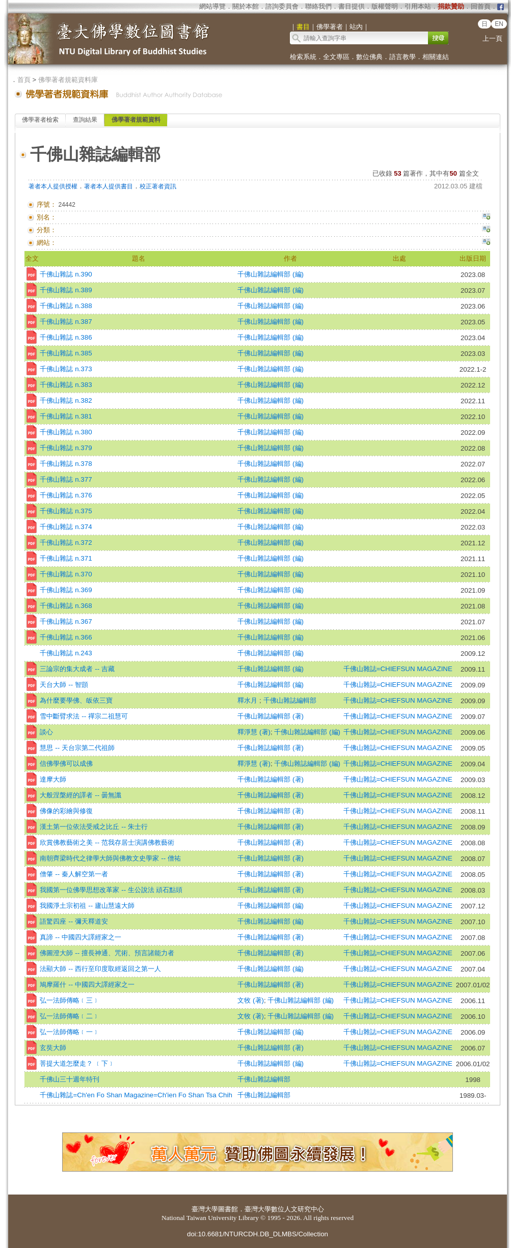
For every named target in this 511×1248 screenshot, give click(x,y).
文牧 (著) (250, 1000)
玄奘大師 (53, 1047)
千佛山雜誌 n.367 (66, 621)
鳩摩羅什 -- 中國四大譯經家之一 (87, 984)
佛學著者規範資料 (136, 119)
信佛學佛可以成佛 (66, 763)
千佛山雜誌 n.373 (66, 369)
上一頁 (492, 38)
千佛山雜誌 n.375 (66, 511)
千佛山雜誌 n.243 (66, 653)
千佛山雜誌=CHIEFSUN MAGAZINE (397, 669)
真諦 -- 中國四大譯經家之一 (80, 937)
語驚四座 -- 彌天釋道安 (73, 921)
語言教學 (402, 57)
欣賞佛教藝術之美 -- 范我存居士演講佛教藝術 (107, 842)
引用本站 (418, 6)
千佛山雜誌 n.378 (66, 463)
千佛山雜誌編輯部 (289, 700)
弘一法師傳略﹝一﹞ (69, 1032)
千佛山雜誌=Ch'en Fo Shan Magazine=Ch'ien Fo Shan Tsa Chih (136, 1095)
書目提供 (351, 6)
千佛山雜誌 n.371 (66, 558)
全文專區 (336, 57)
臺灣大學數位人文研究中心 (284, 1209)
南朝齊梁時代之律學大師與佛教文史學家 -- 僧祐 (110, 858)
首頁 (24, 80)
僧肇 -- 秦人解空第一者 (73, 874)
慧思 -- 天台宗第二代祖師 (77, 748)
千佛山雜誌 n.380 (66, 432)
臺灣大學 (205, 1209)
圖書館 (228, 1209)
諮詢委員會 (282, 6)
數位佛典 (369, 57)
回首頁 (481, 6)
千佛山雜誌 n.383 (66, 385)
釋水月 (248, 700)
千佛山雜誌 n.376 (66, 495)
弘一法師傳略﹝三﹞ (69, 1000)
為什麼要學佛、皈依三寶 (76, 700)
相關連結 (435, 57)
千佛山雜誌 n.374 (66, 527)
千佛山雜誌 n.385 (66, 353)
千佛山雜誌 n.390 (66, 274)
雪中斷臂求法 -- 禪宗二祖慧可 (83, 716)
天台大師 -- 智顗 (64, 684)
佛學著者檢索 (40, 119)
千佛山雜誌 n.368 (66, 605)
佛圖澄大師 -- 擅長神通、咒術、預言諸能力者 (107, 953)
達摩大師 (53, 779)
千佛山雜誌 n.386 (66, 337)
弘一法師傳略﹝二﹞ (69, 1016)
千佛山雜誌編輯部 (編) (270, 274)
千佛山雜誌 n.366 (66, 637)
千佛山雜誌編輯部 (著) (270, 716)
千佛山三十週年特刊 (69, 1079)
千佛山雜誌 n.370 (66, 574)
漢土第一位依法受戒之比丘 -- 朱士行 (93, 826)
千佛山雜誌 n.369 (66, 590)
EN (499, 23)
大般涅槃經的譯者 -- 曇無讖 (80, 795)
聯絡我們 (318, 6)
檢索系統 (303, 57)
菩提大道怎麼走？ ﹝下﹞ (77, 1063)
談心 (46, 732)
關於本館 (245, 6)
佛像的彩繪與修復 (66, 811)
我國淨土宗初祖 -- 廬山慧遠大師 (87, 905)
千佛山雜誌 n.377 (66, 479)
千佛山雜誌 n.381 (66, 416)
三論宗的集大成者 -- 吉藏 (77, 669)
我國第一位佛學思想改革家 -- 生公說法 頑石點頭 (111, 890)
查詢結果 (85, 119)
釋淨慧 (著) (254, 732)
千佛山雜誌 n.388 (66, 306)
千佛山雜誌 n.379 (66, 448)
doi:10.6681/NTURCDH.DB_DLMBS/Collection (257, 1234)
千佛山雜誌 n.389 (66, 290)
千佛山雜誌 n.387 (66, 321)
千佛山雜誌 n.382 (66, 400)
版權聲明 (384, 6)
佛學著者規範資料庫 (68, 80)
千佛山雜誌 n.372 (66, 542)
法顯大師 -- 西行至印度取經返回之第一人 (100, 969)
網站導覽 (212, 6)
